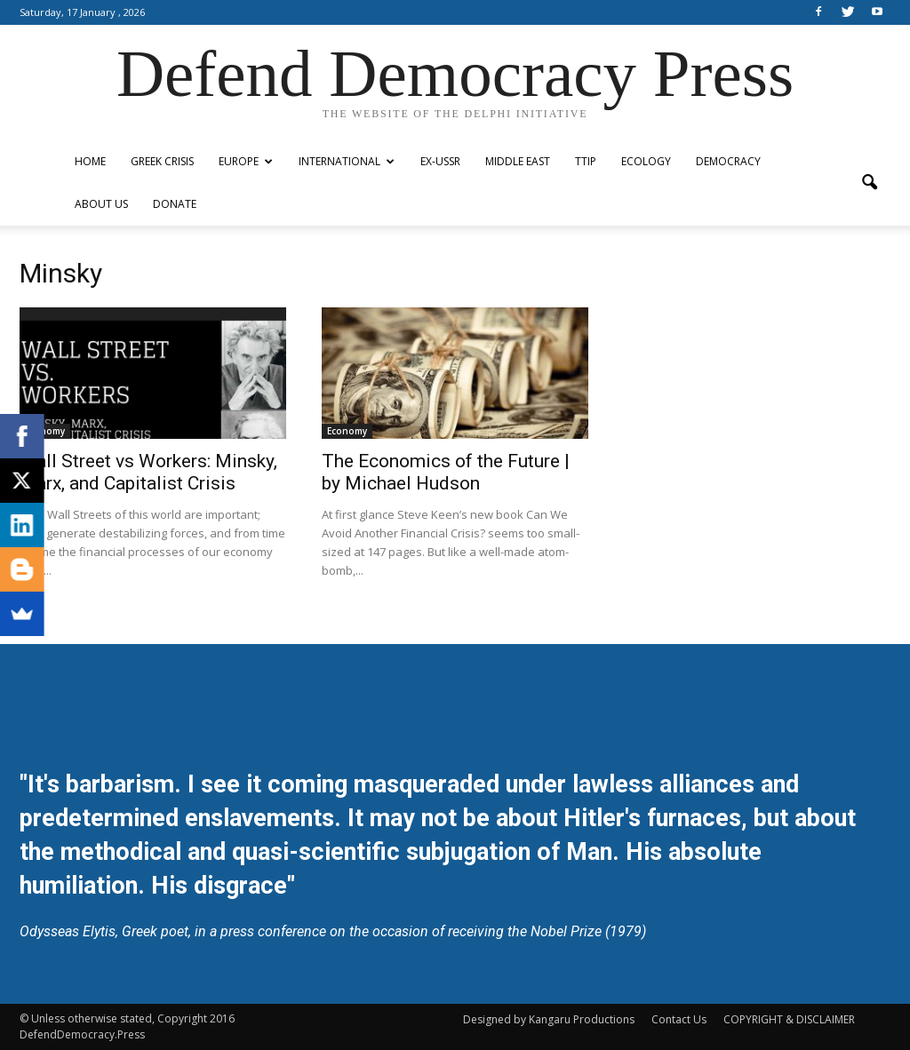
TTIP (585, 161)
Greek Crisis (162, 161)
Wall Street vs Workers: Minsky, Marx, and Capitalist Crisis (148, 472)
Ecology (646, 161)
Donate (174, 203)
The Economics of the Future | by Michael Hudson (446, 472)
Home (90, 161)
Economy (45, 431)
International (347, 161)
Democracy (728, 161)
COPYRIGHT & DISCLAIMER (789, 1019)
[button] (869, 183)
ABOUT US (101, 203)
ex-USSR (440, 161)
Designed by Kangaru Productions (549, 1019)
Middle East (517, 161)
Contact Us (678, 1019)
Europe (246, 161)
